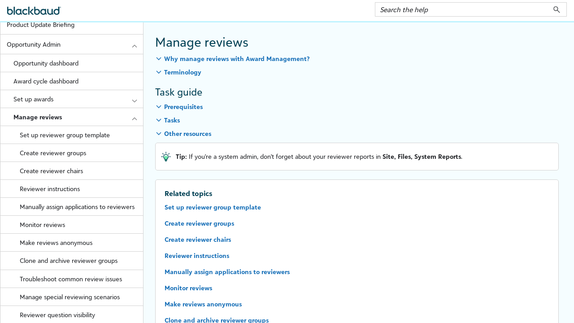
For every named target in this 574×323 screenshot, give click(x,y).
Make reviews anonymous (56, 242)
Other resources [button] (187, 133)
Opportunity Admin (75, 44)
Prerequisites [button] (183, 106)
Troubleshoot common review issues (71, 279)
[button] (557, 9)
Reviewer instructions (50, 188)
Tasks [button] (172, 120)
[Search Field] (471, 9)
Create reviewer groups (53, 153)
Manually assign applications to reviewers (77, 206)
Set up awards (78, 99)
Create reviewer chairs (51, 171)
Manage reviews (78, 117)
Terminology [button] (182, 72)
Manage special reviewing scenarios (70, 297)
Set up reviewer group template (65, 135)
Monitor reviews (42, 224)
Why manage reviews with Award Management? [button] (236, 58)
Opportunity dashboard (45, 63)
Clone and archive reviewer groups (68, 260)
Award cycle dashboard (45, 81)
